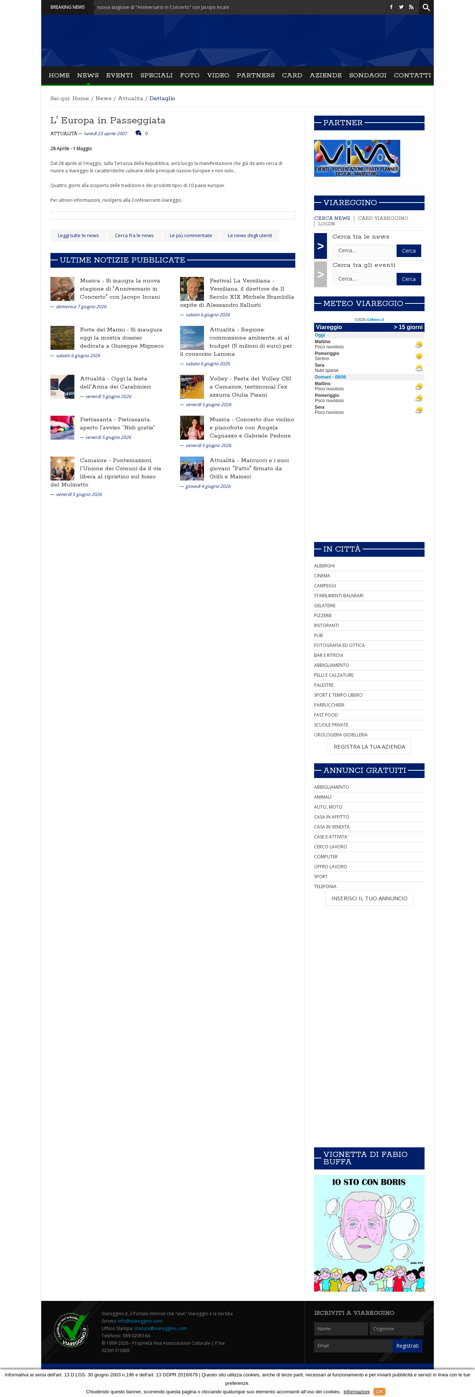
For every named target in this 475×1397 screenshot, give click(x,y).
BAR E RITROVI (328, 655)
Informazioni (357, 1391)
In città (342, 549)
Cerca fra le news (134, 235)
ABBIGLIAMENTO (331, 665)
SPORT (321, 876)
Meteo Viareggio (363, 304)
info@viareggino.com (140, 1321)
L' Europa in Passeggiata (108, 120)
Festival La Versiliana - (242, 281)
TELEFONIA (325, 886)
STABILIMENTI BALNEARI (338, 595)
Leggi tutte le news (78, 235)
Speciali (156, 75)
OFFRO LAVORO (330, 866)
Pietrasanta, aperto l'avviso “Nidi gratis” (117, 424)
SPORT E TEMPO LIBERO (338, 695)
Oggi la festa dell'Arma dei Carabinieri (115, 383)
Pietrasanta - (99, 419)
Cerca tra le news (360, 237)
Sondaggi (368, 75)
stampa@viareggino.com (160, 1328)
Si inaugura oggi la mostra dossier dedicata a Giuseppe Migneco (122, 338)
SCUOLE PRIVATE (331, 725)
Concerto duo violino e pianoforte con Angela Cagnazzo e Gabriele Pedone (252, 428)
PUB (318, 635)
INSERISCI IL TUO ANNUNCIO (369, 898)
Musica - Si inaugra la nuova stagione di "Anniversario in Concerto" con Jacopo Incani (152, 7)
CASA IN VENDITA (332, 827)
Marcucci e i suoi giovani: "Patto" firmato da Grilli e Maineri (249, 469)
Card (292, 75)
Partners (256, 75)
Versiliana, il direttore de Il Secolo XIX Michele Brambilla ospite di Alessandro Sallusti (237, 297)
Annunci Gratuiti (364, 771)
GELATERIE (324, 605)
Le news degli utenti (250, 235)
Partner (343, 123)
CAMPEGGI (325, 586)
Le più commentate (191, 235)
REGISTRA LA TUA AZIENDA (369, 746)
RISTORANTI (326, 625)
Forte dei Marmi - (105, 330)
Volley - (221, 379)
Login (326, 224)
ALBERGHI (324, 566)
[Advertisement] (369, 485)
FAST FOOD (326, 715)
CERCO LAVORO (330, 847)
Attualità (130, 98)
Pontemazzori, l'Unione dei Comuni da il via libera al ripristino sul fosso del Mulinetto (105, 473)
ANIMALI (322, 797)
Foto (190, 75)
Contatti (412, 75)
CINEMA (322, 576)
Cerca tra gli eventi (363, 265)
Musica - (93, 281)
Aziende (326, 75)
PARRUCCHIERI (329, 705)
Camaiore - (96, 460)
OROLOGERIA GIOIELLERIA (341, 735)
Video (218, 75)
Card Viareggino (383, 218)
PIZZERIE (323, 615)
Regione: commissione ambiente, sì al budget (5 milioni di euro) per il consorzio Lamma (236, 342)
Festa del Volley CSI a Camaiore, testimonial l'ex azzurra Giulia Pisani (250, 387)
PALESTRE (324, 685)
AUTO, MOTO (328, 807)
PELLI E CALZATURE (333, 675)
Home (59, 75)
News (88, 75)
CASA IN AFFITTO (331, 817)
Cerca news (332, 218)
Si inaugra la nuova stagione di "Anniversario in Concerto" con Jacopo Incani (120, 289)
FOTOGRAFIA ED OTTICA (339, 645)
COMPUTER (326, 857)
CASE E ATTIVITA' (331, 837)
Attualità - (225, 330)
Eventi (119, 75)
